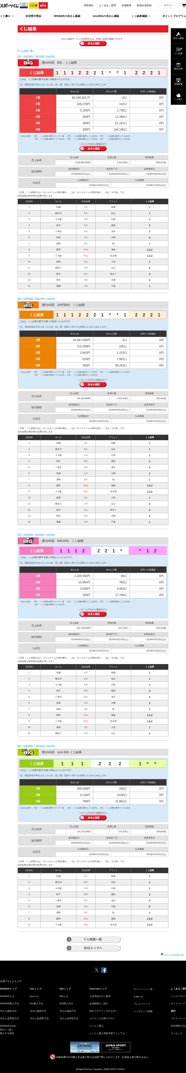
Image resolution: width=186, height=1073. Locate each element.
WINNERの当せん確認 (67, 16)
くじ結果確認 (139, 16)
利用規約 (89, 5)
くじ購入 (5, 16)
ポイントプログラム (174, 16)
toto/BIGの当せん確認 (106, 16)
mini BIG (51, 56)
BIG (19, 56)
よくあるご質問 (107, 5)
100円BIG (28, 56)
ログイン (168, 5)
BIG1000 (40, 56)
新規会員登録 (144, 5)
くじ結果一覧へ (27, 50)
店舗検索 (126, 5)
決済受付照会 (33, 16)
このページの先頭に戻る (174, 955)
